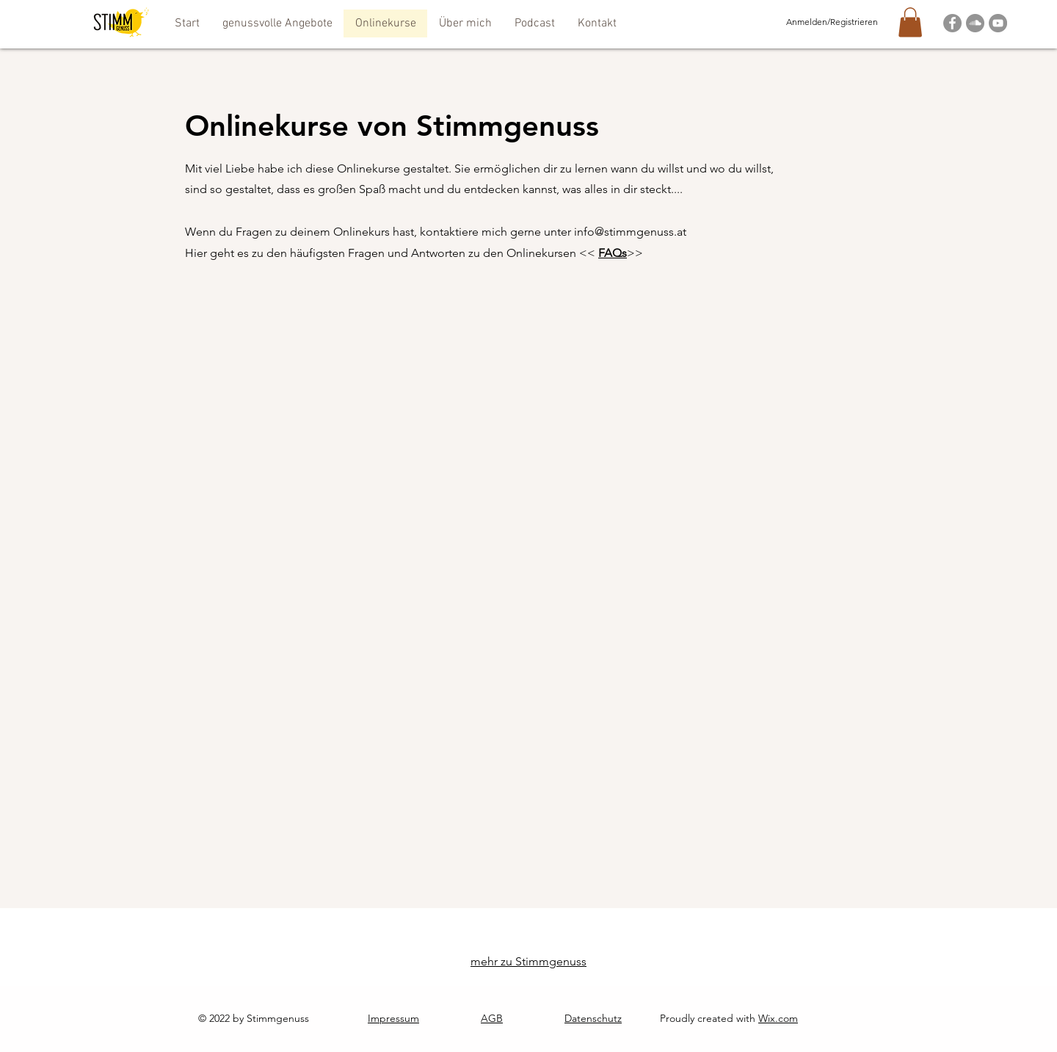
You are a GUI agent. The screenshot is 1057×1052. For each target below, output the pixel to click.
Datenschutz (593, 1018)
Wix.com (778, 1018)
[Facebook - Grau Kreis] (952, 23)
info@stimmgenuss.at (630, 232)
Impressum (393, 1018)
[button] (277, 23)
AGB (492, 1018)
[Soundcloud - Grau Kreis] (975, 23)
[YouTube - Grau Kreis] (998, 23)
